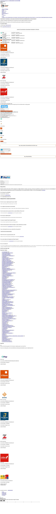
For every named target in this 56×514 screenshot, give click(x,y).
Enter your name (2, 113)
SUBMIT (2, 141)
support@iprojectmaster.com (4, 0)
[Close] (0, 345)
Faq (2, 14)
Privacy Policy (4, 494)
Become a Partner (5, 13)
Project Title (2, 112)
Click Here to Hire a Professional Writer (6, 231)
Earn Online (4, 12)
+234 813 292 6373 (8, 25)
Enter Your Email (2, 114)
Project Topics (4, 492)
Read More (43, 190)
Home (3, 10)
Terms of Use (4, 493)
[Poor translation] (3, 501)
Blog (3, 11)
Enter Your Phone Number (4, 115)
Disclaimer (3, 495)
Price (1, 116)
